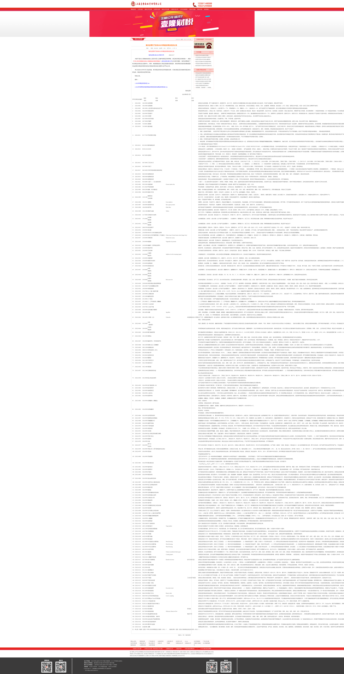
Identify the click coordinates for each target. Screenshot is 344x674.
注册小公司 (148, 655)
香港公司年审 (155, 655)
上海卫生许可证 (181, 655)
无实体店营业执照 (150, 651)
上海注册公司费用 (147, 653)
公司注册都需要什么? (141, 655)
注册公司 (160, 643)
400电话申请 (160, 641)
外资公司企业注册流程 (206, 653)
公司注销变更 (183, 9)
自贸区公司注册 (137, 648)
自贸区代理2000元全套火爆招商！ (203, 59)
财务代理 (199, 9)
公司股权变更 (168, 655)
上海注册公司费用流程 (195, 653)
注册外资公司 (174, 9)
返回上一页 (181, 635)
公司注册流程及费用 (205, 648)
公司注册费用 (205, 651)
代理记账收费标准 (189, 648)
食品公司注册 (165, 9)
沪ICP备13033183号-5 (91, 670)
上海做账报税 (174, 655)
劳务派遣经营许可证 (185, 653)
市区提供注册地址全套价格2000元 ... (203, 63)
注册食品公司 (188, 643)
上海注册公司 (170, 641)
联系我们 (206, 9)
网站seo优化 (133, 641)
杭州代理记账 (134, 643)
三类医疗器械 (161, 655)
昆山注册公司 (152, 643)
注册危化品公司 (179, 643)
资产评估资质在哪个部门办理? (202, 77)
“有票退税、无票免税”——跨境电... (203, 87)
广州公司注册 (206, 641)
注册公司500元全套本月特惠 (201, 55)
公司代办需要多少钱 (138, 653)
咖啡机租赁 (133, 645)
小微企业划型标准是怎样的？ (202, 85)
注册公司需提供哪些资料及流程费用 (171, 653)
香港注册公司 (176, 651)
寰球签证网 (142, 641)
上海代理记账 (152, 645)
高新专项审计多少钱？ (160, 651)
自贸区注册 (157, 9)
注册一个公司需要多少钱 (157, 653)
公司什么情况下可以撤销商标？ (202, 83)
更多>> (211, 52)
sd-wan (186, 641)
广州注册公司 (152, 641)
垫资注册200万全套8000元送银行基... (203, 65)
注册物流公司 (169, 648)
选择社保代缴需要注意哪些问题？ (203, 75)
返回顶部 (188, 635)
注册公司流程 (183, 651)
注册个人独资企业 (191, 651)
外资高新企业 (169, 651)
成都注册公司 (143, 643)
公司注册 (140, 9)
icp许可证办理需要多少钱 (140, 651)
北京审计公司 (179, 641)
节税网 (168, 643)
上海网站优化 (143, 645)
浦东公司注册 (148, 9)
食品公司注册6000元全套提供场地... (203, 61)
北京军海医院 (197, 641)
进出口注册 (192, 9)
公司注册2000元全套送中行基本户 (203, 57)
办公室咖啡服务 (206, 643)
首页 (182, 39)
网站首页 (133, 9)
